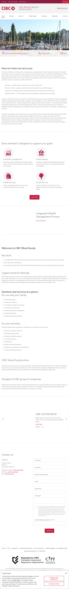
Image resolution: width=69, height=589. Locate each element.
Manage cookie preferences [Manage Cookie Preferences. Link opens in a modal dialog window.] (30, 551)
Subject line (38, 488)
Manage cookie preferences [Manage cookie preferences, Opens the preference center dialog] (54, 578)
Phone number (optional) (41, 474)
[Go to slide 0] (38, 426)
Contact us (65, 16)
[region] (34, 579)
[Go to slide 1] (42, 426)
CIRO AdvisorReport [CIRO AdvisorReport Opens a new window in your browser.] (50, 548)
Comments (38, 495)
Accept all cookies (54, 584)
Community (44, 16)
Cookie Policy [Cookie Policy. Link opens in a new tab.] (42, 551)
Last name (38, 467)
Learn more (34, 197)
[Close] (66, 573)
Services (21, 16)
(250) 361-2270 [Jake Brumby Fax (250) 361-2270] (9, 474)
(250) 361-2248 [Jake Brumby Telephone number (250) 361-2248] (45, 53)
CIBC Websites (22, 1)
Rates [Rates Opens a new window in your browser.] (3, 548)
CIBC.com (4, 1)
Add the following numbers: (44, 520)
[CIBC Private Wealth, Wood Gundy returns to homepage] (28, 8)
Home (3, 16)
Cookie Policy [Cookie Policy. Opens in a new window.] (16, 580)
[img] (19, 419)
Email (36, 481)
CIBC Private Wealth (12, 1)
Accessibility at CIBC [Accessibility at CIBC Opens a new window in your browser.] (62, 548)
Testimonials (55, 16)
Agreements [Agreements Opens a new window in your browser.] (15, 548)
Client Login (65, 1)
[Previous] (3, 419)
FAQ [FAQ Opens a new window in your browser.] (8, 548)
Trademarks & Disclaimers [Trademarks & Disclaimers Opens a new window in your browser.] (26, 548)
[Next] (65, 419)
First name (38, 460)
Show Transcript (41, 220)
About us (11, 16)
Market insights (33, 16)
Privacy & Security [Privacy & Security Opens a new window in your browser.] (39, 548)
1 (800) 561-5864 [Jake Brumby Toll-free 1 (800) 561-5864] (12, 472)
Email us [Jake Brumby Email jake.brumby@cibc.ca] (65, 53)
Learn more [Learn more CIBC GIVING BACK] (39, 424)
